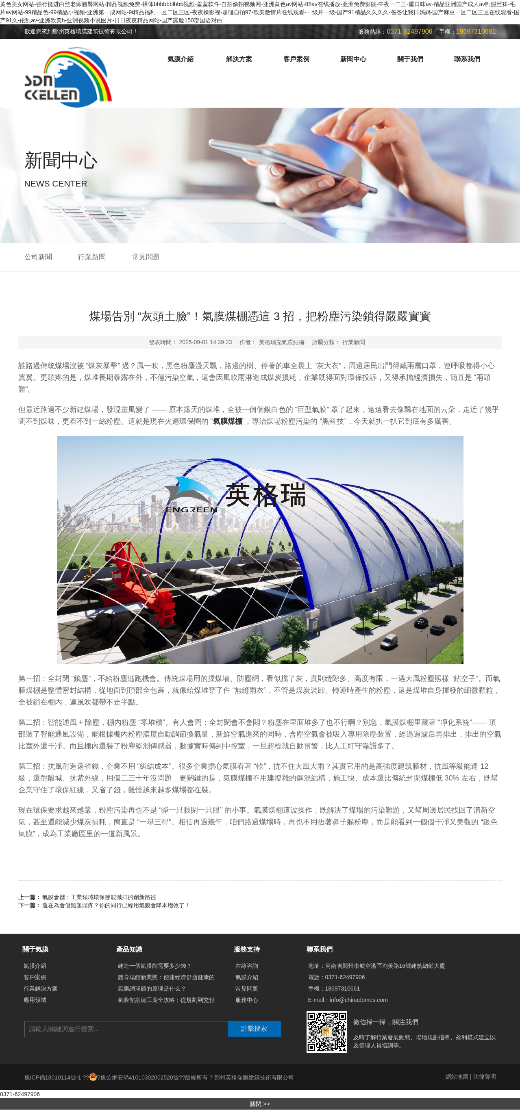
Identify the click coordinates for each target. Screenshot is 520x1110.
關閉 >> (260, 1104)
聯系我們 (467, 59)
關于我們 (410, 59)
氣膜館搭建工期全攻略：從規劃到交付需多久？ (177, 1000)
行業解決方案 (41, 988)
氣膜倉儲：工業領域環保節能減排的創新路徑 (99, 897)
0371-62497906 (345, 977)
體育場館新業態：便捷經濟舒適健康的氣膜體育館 (180, 977)
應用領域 (35, 1000)
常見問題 (146, 257)
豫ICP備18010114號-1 (53, 1077)
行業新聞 (92, 257)
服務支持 (247, 949)
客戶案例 (296, 59)
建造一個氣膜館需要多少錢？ (155, 966)
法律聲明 (484, 1076)
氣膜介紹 (181, 59)
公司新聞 (38, 257)
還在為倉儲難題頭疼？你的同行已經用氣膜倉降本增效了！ (116, 905)
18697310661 (342, 988)
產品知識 (129, 949)
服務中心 (246, 1000)
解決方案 (239, 59)
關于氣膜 (35, 949)
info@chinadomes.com (359, 1000)
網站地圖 (457, 1076)
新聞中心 (353, 59)
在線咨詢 (246, 966)
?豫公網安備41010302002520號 (134, 1077)
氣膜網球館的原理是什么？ (152, 988)
